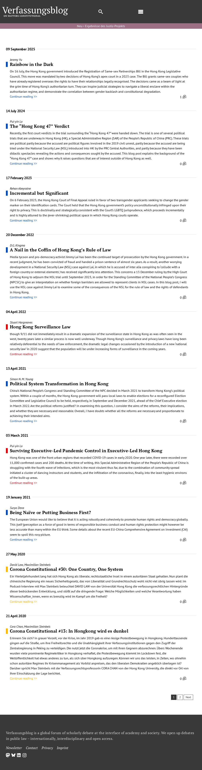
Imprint (62, 747)
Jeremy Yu (16, 60)
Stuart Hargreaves (21, 322)
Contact (32, 747)
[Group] (35, 8)
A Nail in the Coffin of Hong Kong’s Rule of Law (60, 250)
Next (188, 697)
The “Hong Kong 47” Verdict (39, 126)
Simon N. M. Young (21, 379)
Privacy (47, 747)
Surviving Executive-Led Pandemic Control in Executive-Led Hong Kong (86, 450)
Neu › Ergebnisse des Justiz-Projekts (101, 26)
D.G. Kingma (17, 245)
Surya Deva (17, 508)
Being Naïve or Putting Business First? (50, 512)
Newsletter (14, 747)
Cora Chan (16, 626)
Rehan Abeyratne (20, 188)
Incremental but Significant (39, 193)
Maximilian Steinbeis (37, 565)
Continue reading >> (23, 96)
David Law (16, 565)
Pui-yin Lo (16, 121)
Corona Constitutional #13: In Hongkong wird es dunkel (69, 631)
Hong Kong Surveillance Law (40, 327)
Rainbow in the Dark (31, 64)
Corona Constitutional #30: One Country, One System (66, 569)
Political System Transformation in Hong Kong (59, 383)
